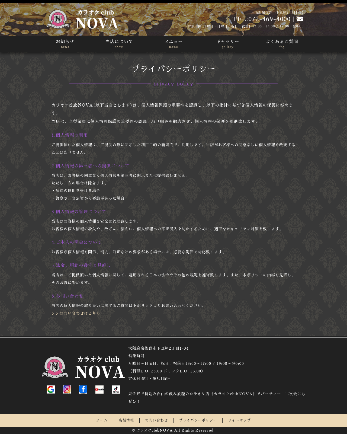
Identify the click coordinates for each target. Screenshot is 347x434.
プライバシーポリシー (198, 420)
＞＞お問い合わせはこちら (76, 313)
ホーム (102, 420)
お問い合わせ (156, 420)
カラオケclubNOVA (154, 430)
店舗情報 (126, 420)
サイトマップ (239, 420)
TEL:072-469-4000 (261, 19)
